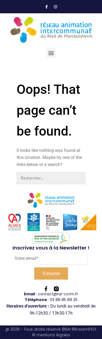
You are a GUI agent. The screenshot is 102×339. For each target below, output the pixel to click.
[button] (51, 53)
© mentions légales (51, 335)
